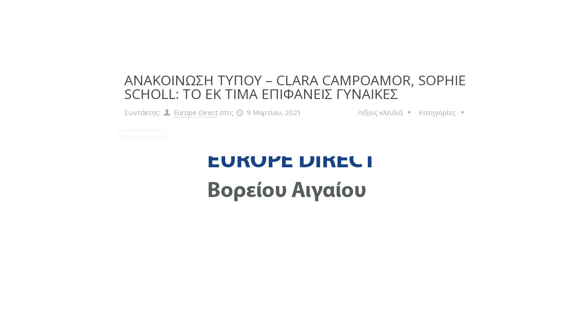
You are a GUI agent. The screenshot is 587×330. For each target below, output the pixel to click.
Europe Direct (196, 112)
